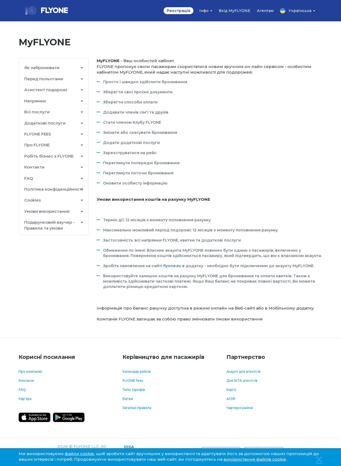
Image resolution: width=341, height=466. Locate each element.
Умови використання (47, 211)
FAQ (28, 178)
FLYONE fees (133, 381)
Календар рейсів (137, 371)
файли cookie (79, 453)
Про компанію (30, 371)
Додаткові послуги (45, 123)
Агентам (265, 10)
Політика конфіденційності (53, 189)
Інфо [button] (205, 10)
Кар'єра (25, 399)
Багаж (128, 399)
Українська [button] (297, 10)
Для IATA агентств (241, 381)
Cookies (32, 200)
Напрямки (35, 100)
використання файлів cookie (255, 459)
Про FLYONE (37, 144)
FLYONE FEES (37, 133)
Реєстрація (178, 10)
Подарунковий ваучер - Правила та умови (49, 225)
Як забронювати (41, 67)
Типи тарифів (134, 390)
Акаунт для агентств (243, 371)
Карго (231, 390)
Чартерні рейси (239, 408)
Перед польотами (43, 78)
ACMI (230, 399)
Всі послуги (37, 111)
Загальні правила (137, 408)
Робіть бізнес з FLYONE (49, 156)
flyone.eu (172, 265)
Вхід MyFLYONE (234, 10)
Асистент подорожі (45, 89)
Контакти (34, 167)
